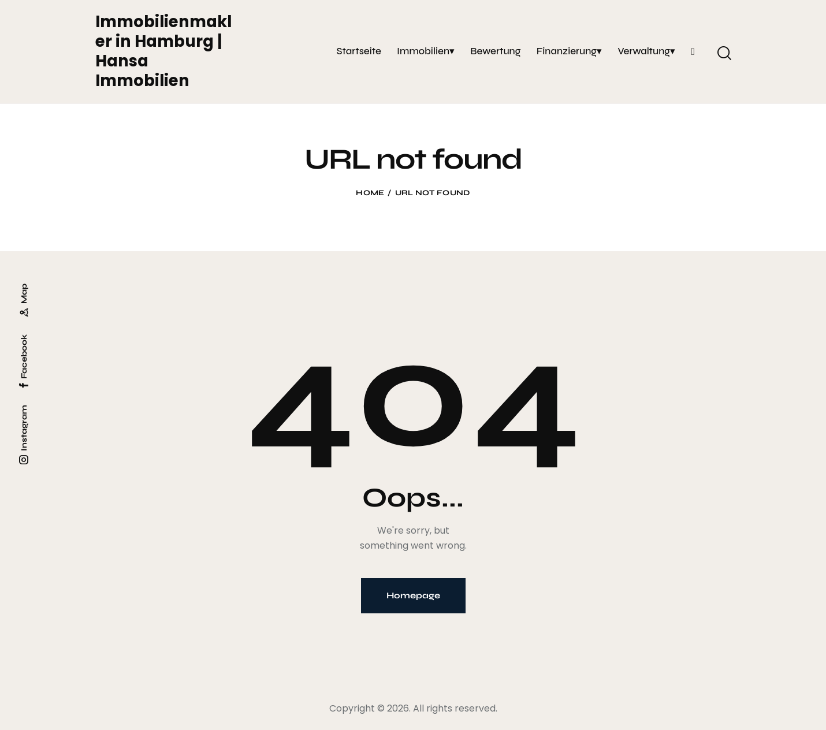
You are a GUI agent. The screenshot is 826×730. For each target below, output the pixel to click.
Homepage (413, 595)
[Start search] (723, 53)
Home (370, 193)
